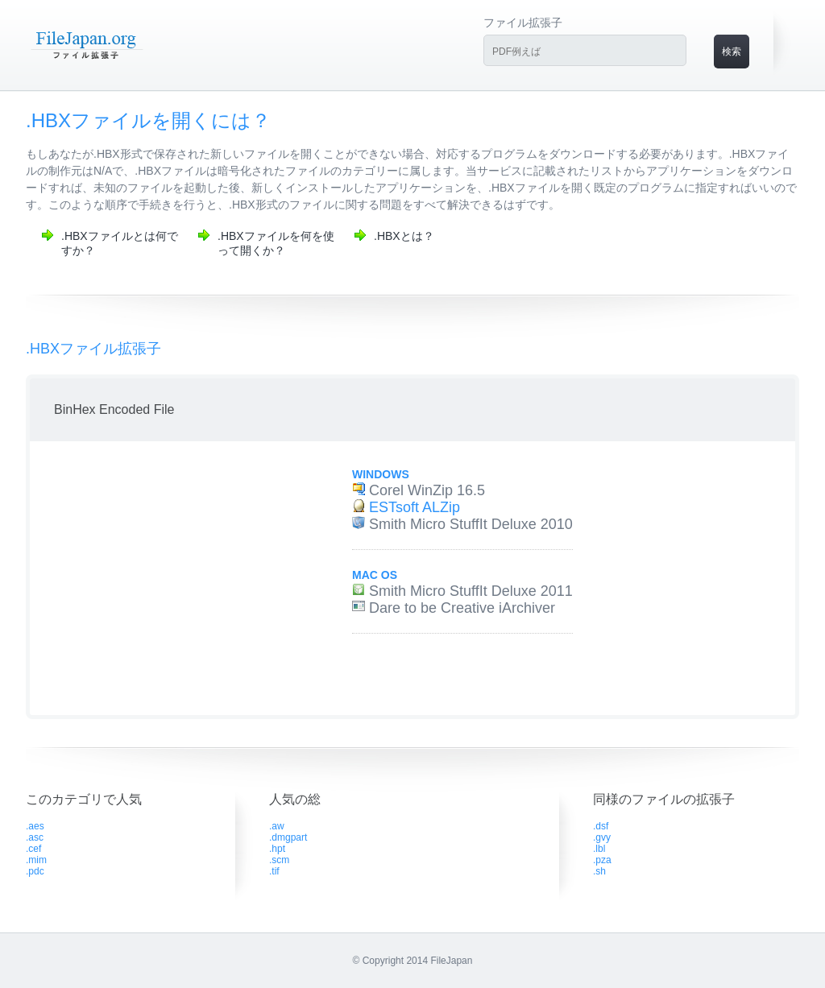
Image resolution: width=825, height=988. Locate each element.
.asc (35, 837)
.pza (602, 860)
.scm (279, 860)
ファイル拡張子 (522, 22)
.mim (36, 860)
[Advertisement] (173, 578)
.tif (274, 871)
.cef (33, 848)
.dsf (600, 826)
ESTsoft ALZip (414, 507)
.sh (599, 871)
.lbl (599, 848)
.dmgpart (288, 837)
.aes (35, 826)
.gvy (602, 837)
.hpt (277, 848)
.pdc (35, 871)
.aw (276, 826)
